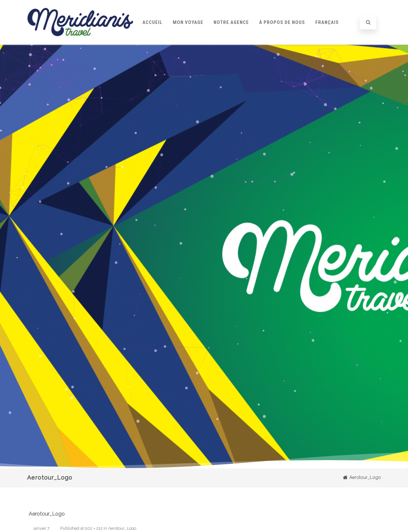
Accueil (152, 22)
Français (327, 22)
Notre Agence (231, 22)
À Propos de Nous (282, 22)
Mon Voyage (188, 22)
